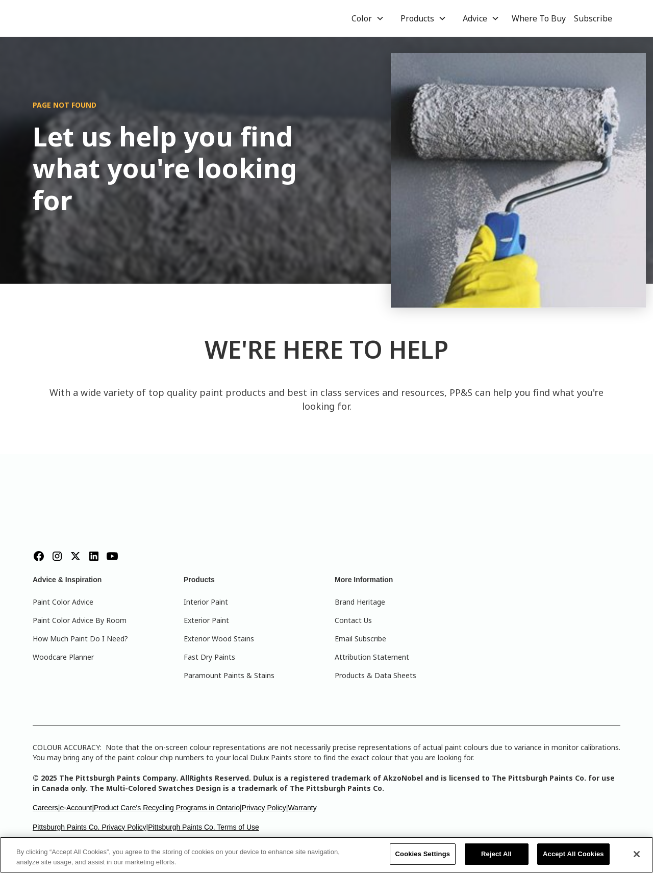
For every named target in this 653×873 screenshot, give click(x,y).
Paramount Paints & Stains (229, 675)
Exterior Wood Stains (219, 638)
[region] (326, 855)
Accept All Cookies (573, 854)
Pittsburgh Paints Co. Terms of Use (203, 827)
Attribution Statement (372, 657)
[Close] (636, 854)
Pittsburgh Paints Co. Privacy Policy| (90, 827)
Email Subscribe (360, 638)
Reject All (496, 854)
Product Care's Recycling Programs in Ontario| (168, 808)
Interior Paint (206, 602)
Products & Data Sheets (375, 675)
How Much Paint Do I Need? (80, 638)
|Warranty (301, 808)
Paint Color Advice (63, 602)
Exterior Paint (206, 620)
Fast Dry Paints (209, 657)
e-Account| (77, 808)
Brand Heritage (360, 602)
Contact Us (353, 620)
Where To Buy (539, 18)
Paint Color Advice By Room (80, 620)
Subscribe (593, 18)
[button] (367, 18)
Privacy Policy (264, 808)
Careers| (46, 808)
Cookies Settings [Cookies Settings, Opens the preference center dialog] (422, 854)
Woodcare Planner (63, 657)
